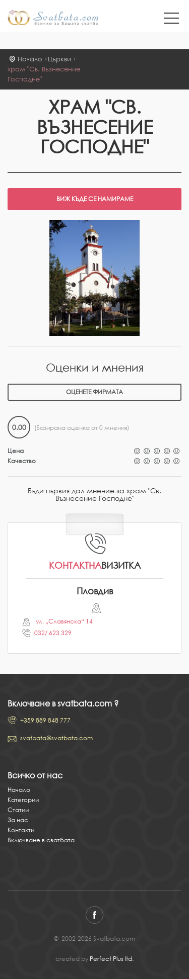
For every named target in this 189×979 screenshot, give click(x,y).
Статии (18, 810)
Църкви (59, 59)
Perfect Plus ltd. (112, 958)
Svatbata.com (53, 18)
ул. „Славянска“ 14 (63, 621)
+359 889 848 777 (45, 720)
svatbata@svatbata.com (56, 738)
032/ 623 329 (53, 633)
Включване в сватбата (41, 840)
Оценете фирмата (94, 392)
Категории (23, 799)
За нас (18, 820)
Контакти (21, 830)
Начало (30, 59)
